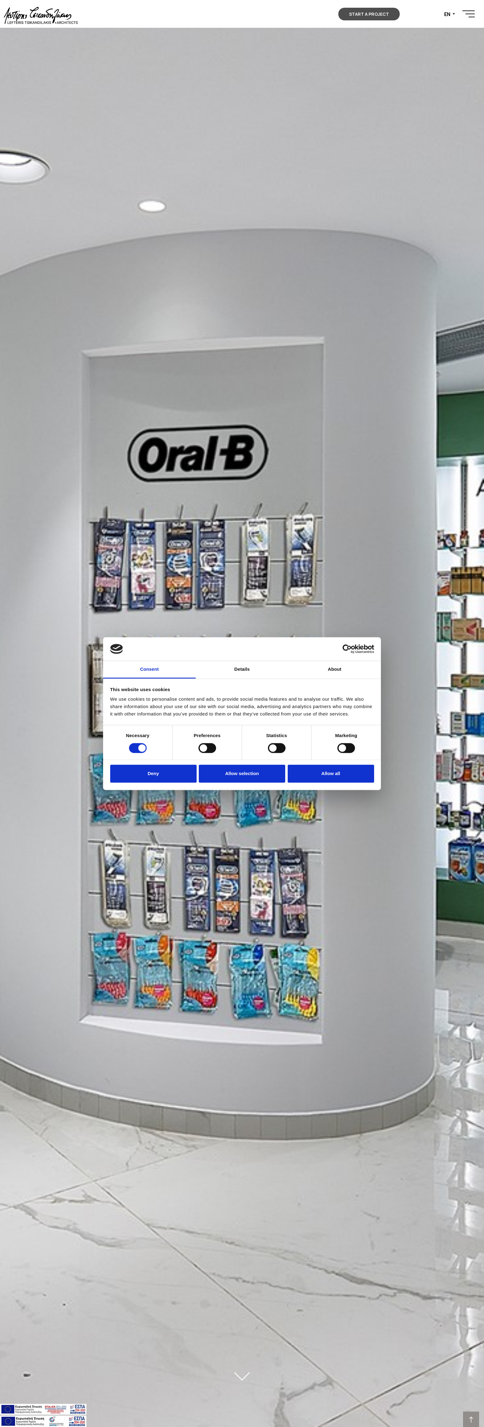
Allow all (330, 773)
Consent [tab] (149, 669)
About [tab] (334, 669)
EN (447, 14)
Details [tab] (242, 669)
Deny (153, 773)
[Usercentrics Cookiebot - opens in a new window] (347, 648)
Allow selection (242, 773)
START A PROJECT (369, 14)
